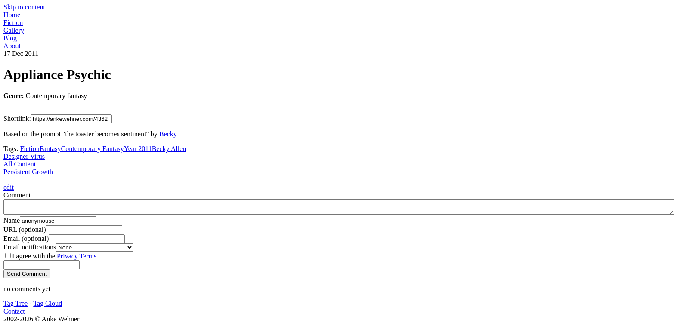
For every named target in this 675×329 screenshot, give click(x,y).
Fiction (29, 148)
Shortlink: (17, 118)
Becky (168, 134)
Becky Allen (169, 148)
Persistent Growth (28, 171)
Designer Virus (24, 156)
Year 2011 (138, 148)
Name (11, 223)
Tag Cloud (47, 306)
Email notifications (29, 249)
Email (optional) (26, 241)
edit (8, 187)
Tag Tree (15, 306)
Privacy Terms (76, 258)
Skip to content (24, 7)
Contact (14, 313)
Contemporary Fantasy (92, 148)
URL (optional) (24, 232)
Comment (17, 195)
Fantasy (50, 148)
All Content (19, 164)
